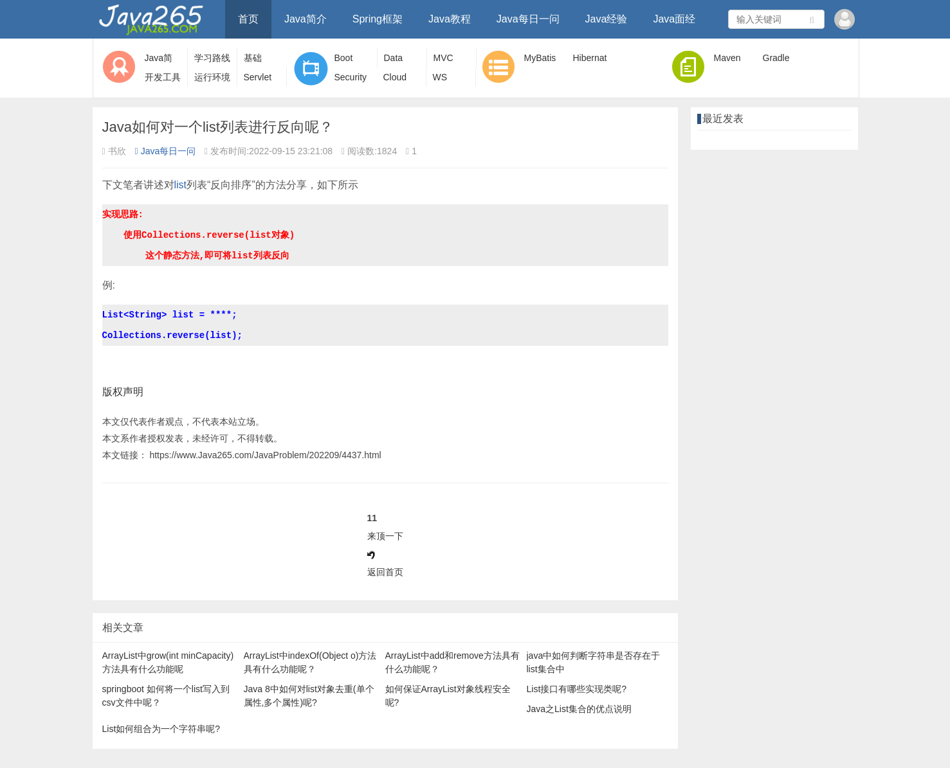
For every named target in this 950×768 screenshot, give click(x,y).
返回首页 (385, 572)
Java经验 (606, 18)
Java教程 (449, 18)
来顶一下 (385, 536)
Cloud (395, 77)
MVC (443, 58)
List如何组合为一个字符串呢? (161, 729)
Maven (727, 58)
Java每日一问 (528, 18)
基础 (253, 58)
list (180, 184)
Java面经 (674, 18)
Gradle (776, 58)
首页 (248, 18)
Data (393, 58)
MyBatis (540, 58)
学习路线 (212, 58)
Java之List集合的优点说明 (579, 709)
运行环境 (212, 77)
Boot (343, 58)
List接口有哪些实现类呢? (577, 689)
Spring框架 (377, 18)
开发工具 (163, 77)
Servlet (258, 77)
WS (440, 77)
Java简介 (305, 18)
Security (350, 77)
